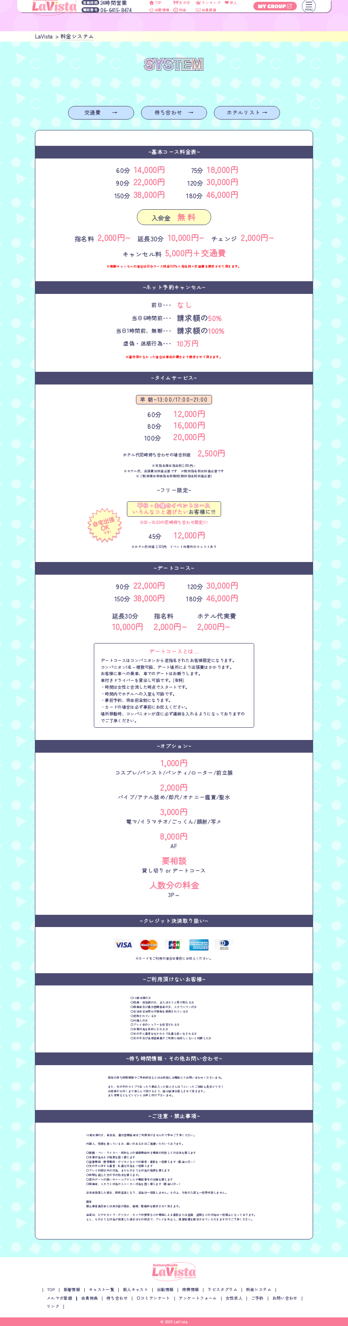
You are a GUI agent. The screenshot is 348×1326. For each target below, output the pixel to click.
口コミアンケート (153, 1298)
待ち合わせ (117, 1298)
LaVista (181, 1321)
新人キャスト (135, 1289)
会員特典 (89, 1298)
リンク (53, 1306)
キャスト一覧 (101, 1289)
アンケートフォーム (198, 1298)
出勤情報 (165, 1289)
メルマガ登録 (59, 1298)
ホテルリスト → (247, 112)
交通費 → (101, 112)
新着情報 (72, 1289)
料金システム (258, 1289)
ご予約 (257, 1298)
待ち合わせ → (174, 112)
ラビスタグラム (222, 1289)
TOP (51, 1289)
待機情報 (190, 1289)
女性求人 (234, 1298)
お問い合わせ (285, 1298)
